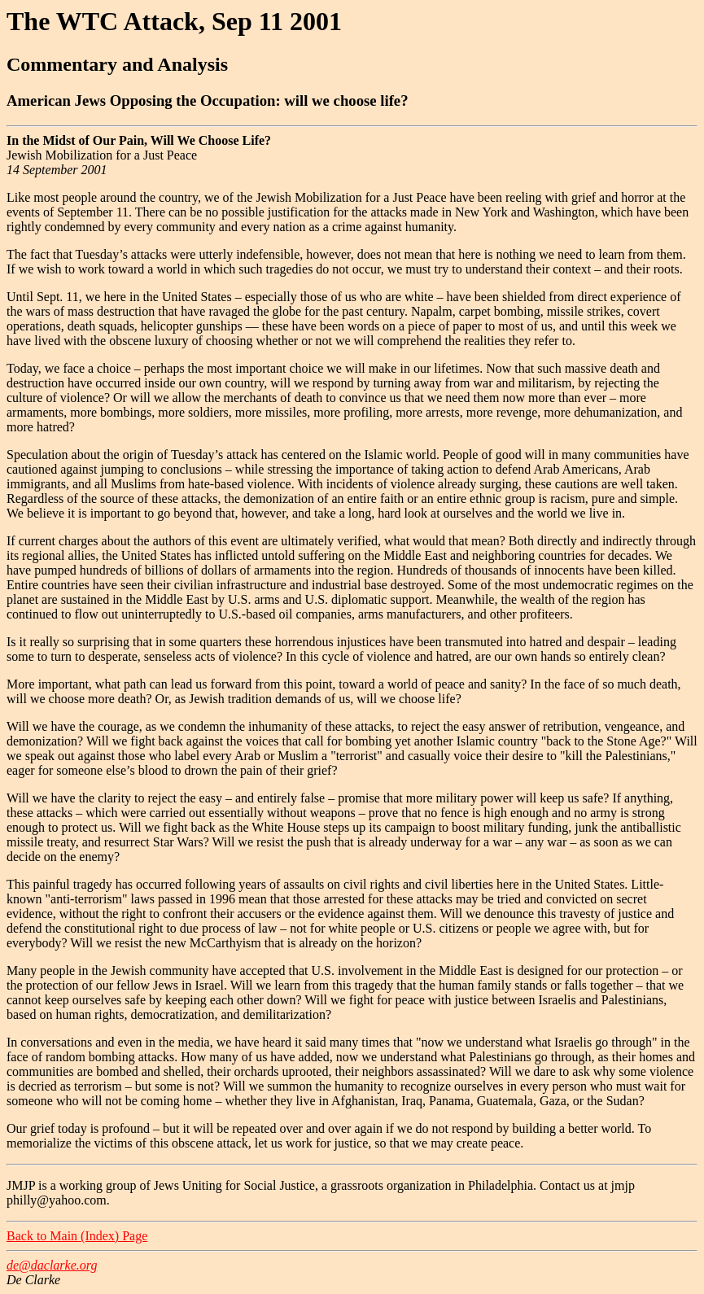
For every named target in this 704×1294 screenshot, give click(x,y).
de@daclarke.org (52, 1265)
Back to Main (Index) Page (77, 1236)
